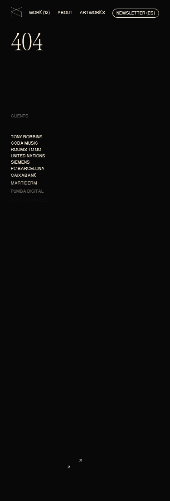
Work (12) (39, 12)
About (65, 12)
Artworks (92, 12)
